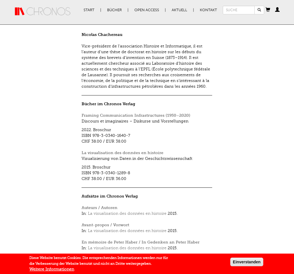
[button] (268, 10)
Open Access (146, 10)
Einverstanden (246, 262)
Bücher (114, 10)
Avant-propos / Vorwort (105, 225)
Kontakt (208, 10)
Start (89, 10)
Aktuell (179, 10)
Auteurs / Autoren (99, 207)
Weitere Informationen (51, 269)
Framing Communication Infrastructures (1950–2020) (136, 115)
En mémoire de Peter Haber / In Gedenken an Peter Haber (141, 242)
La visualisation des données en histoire (122, 152)
